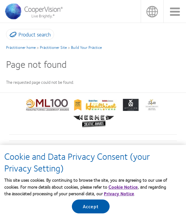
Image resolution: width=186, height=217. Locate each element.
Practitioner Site (53, 47)
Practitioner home (21, 47)
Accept (90, 209)
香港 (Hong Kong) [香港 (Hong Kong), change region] (152, 11)
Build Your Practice (86, 47)
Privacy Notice (119, 196)
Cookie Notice (123, 189)
